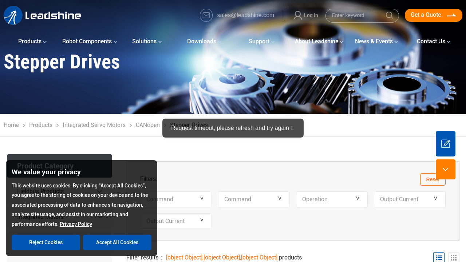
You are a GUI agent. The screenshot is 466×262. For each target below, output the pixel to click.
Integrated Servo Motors (94, 125)
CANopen (148, 125)
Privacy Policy (76, 224)
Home (11, 125)
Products (40, 125)
